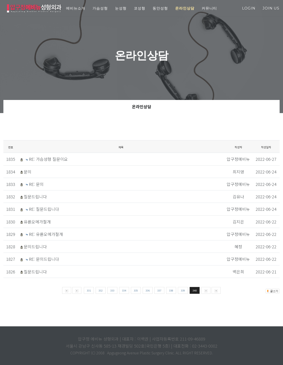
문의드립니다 (35, 246)
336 (148, 290)
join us (271, 8)
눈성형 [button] (121, 8)
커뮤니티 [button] (209, 8)
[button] (185, 8)
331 (89, 290)
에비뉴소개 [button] (75, 8)
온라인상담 (141, 106)
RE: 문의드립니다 (44, 259)
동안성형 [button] (160, 8)
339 (183, 290)
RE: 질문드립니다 (44, 209)
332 (101, 290)
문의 (27, 172)
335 (136, 290)
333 (112, 290)
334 (124, 290)
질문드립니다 (35, 196)
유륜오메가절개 (37, 222)
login (248, 8)
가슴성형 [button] (100, 8)
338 (171, 290)
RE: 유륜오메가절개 (46, 234)
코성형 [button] (139, 8)
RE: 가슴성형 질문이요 (48, 159)
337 (159, 290)
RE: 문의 (36, 184)
